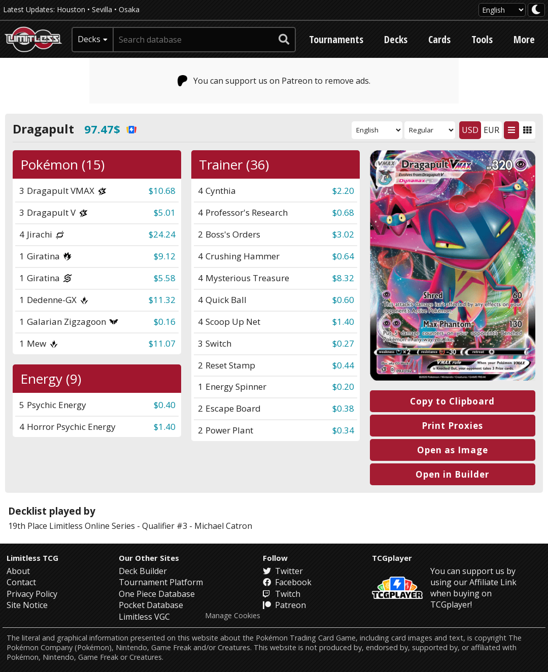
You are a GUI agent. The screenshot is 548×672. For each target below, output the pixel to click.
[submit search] (284, 39)
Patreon (284, 605)
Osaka (129, 9)
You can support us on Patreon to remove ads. (274, 80)
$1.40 (343, 321)
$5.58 (165, 278)
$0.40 (165, 405)
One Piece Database (157, 593)
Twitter (283, 571)
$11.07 (162, 343)
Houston (71, 9)
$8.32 (343, 278)
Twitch (281, 593)
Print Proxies (452, 425)
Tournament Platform (161, 582)
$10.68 (162, 190)
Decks (395, 39)
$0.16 (165, 321)
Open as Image (452, 450)
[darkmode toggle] (536, 10)
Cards (439, 39)
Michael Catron (223, 525)
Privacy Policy (32, 593)
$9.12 (165, 256)
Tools (482, 39)
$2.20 (343, 190)
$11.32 (162, 300)
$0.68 (343, 212)
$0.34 (343, 430)
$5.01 (165, 212)
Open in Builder (452, 474)
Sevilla (102, 9)
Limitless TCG (32, 558)
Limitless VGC (144, 616)
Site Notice (27, 605)
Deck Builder (143, 571)
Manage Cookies (232, 616)
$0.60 (343, 300)
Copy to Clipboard (452, 401)
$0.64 (343, 256)
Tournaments (336, 39)
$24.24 (162, 234)
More (524, 39)
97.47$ (110, 129)
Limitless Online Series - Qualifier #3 (118, 525)
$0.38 (343, 408)
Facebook (287, 582)
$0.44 (343, 365)
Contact (21, 582)
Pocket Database (151, 605)
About (18, 571)
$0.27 (343, 343)
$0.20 (343, 386)
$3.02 (343, 234)
